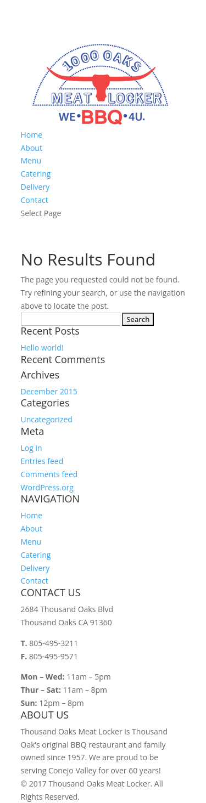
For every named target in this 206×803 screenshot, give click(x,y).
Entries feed (42, 461)
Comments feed (49, 474)
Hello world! (42, 347)
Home (32, 134)
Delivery (35, 187)
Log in (31, 448)
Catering (36, 173)
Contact (34, 200)
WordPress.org (47, 487)
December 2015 (49, 391)
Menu (31, 160)
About (31, 148)
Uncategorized (47, 419)
